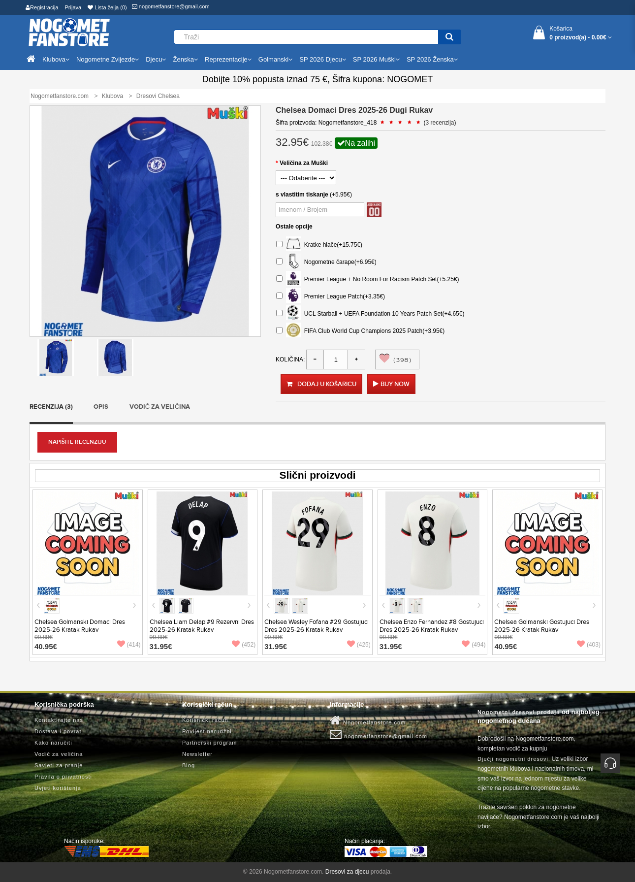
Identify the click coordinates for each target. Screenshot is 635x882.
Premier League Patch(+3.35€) (330, 297)
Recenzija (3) (51, 407)
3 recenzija (440, 122)
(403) (589, 645)
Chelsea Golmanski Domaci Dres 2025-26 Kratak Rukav (79, 626)
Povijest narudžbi (207, 731)
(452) (243, 645)
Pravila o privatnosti (63, 777)
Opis (101, 407)
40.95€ (45, 646)
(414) (129, 645)
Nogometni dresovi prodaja (518, 712)
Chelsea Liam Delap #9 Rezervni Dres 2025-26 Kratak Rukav (202, 626)
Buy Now (395, 384)
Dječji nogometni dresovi (512, 759)
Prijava (73, 7)
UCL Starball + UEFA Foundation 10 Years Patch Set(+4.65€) (370, 314)
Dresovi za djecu (347, 871)
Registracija (42, 7)
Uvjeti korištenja (57, 788)
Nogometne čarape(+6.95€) (326, 262)
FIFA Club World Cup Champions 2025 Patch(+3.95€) (360, 331)
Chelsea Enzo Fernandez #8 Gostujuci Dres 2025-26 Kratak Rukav (432, 626)
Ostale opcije (294, 226)
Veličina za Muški (304, 163)
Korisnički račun (205, 720)
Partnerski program (209, 743)
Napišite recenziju (77, 442)
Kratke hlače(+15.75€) (319, 245)
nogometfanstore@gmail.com (171, 6)
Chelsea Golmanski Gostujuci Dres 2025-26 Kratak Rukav (541, 626)
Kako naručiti (53, 743)
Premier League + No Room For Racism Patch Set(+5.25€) (367, 279)
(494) (473, 645)
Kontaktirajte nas (58, 720)
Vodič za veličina (159, 407)
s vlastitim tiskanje (302, 194)
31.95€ (161, 646)
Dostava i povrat (57, 731)
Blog (188, 765)
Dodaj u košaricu (321, 384)
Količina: (290, 359)
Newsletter (197, 754)
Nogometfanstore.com (368, 720)
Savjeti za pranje (58, 765)
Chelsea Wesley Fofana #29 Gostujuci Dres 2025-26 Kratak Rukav (316, 626)
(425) (359, 645)
